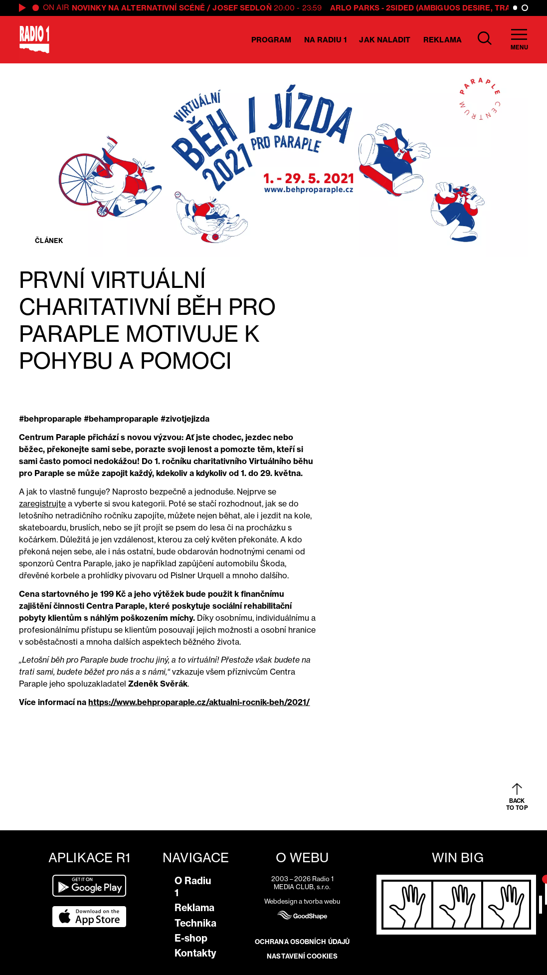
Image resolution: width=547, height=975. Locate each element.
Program (271, 39)
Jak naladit (384, 39)
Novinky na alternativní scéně (138, 7)
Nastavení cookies (302, 956)
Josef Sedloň (241, 7)
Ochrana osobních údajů (302, 942)
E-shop (191, 938)
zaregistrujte (42, 503)
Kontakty (195, 953)
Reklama (442, 39)
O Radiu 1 (193, 887)
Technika (195, 923)
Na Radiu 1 (325, 39)
